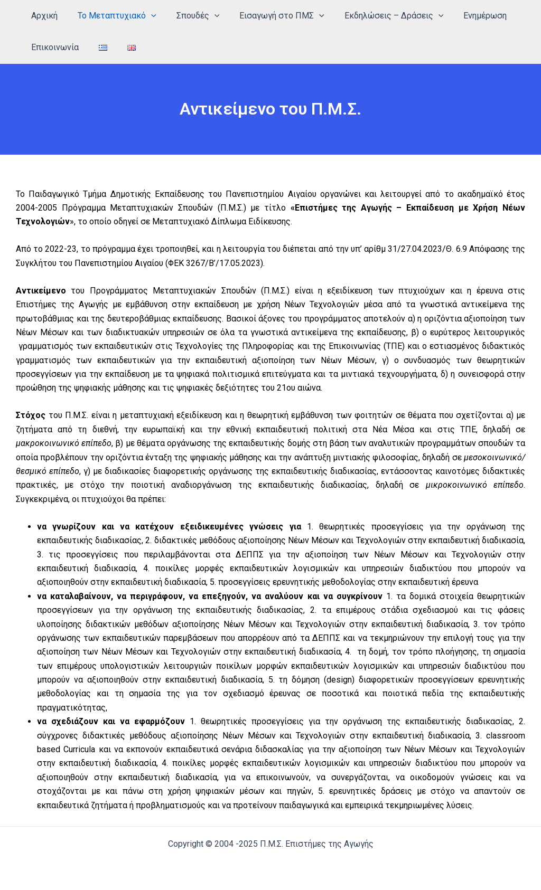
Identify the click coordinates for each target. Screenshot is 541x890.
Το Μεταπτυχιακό (112, 16)
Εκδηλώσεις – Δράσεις (380, 16)
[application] (146, 16)
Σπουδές (190, 16)
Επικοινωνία (53, 47)
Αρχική (43, 16)
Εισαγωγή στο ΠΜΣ (270, 16)
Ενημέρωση (467, 16)
